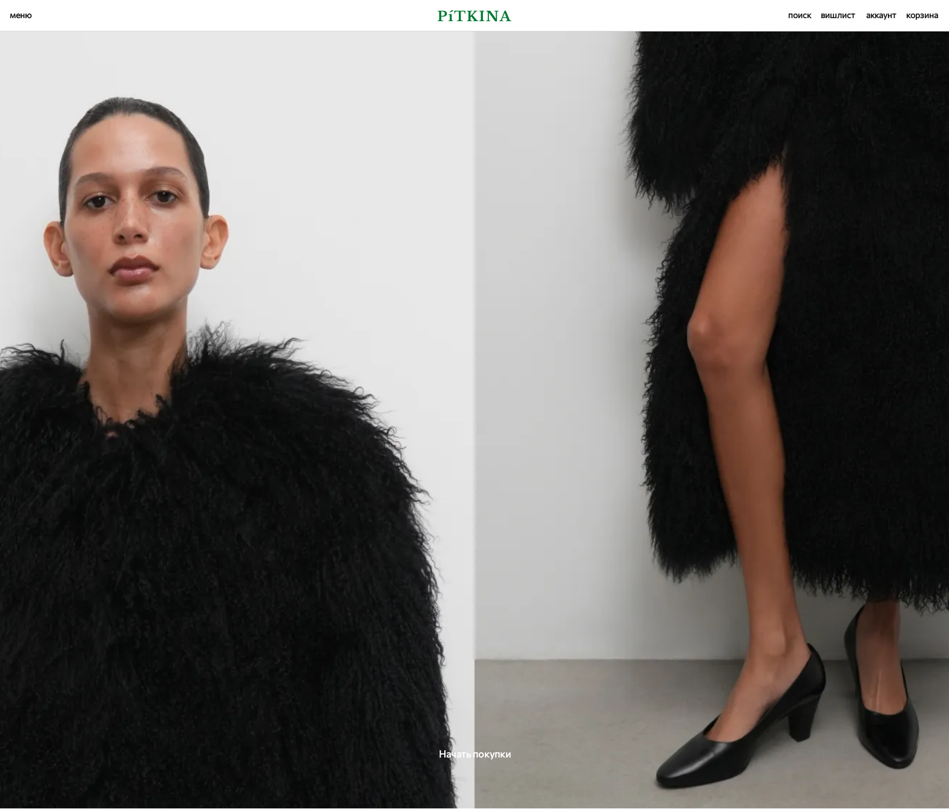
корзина (922, 15)
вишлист (838, 15)
